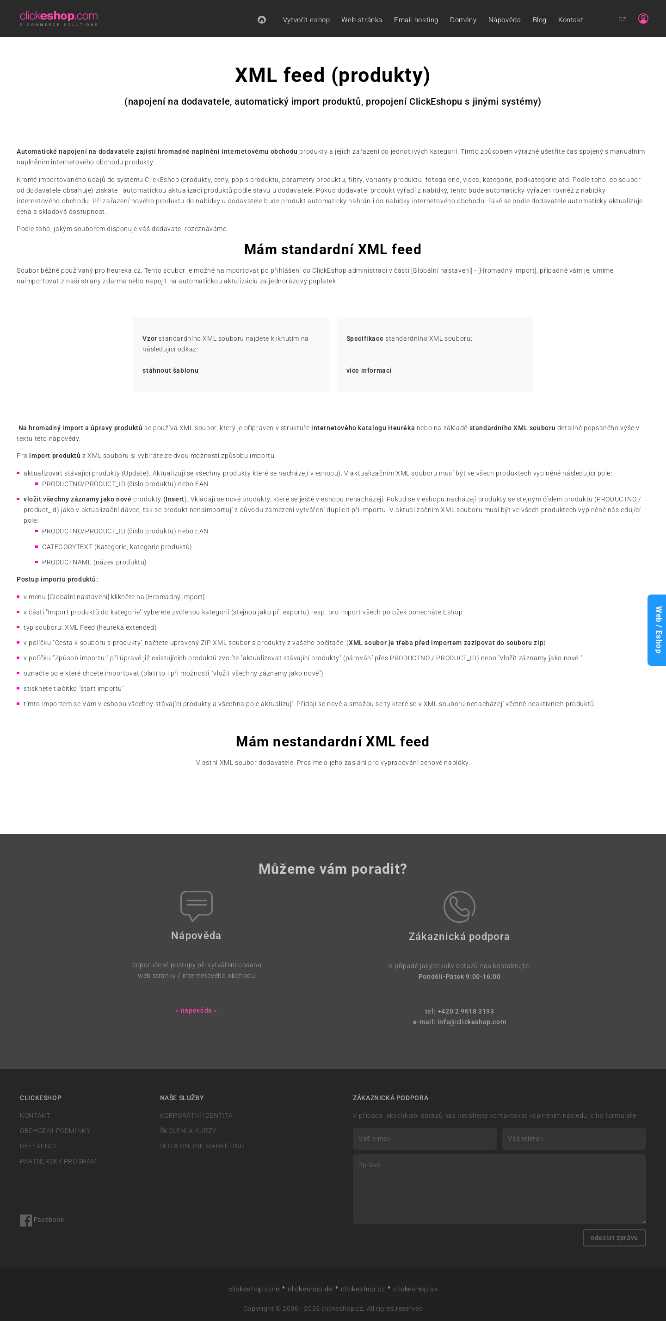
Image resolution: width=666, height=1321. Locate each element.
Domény (463, 20)
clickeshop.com (254, 1289)
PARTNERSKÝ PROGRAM (58, 1161)
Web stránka (361, 20)
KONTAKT (35, 1116)
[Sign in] (643, 18)
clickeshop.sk (415, 1289)
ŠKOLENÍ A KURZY (188, 1131)
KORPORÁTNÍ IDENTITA (196, 1116)
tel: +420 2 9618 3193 (459, 1011)
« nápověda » (196, 1010)
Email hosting (416, 20)
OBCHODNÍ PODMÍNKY (55, 1131)
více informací (369, 371)
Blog (540, 20)
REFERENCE (39, 1146)
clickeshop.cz (363, 1289)
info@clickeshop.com (472, 1022)
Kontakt (570, 20)
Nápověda (504, 20)
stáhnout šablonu (170, 371)
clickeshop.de (310, 1289)
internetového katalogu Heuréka (363, 428)
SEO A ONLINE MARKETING (202, 1146)
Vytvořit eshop (306, 20)
